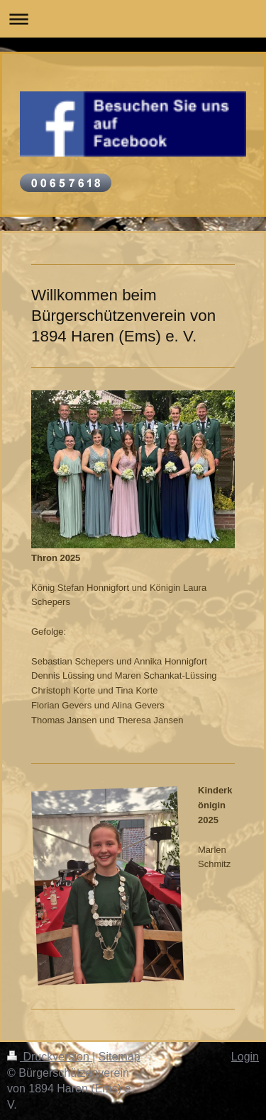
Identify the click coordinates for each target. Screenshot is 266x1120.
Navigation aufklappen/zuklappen (133, 19)
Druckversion (49, 1057)
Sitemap (119, 1057)
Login (245, 1057)
